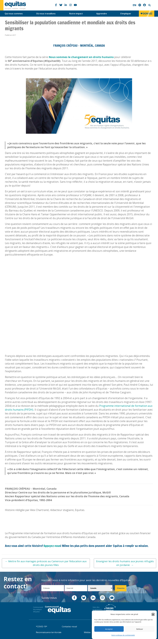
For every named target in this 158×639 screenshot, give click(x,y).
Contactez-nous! (69, 626)
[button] (153, 614)
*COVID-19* (41, 626)
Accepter (109, 629)
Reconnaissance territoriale (48, 632)
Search (149, 5)
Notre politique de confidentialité (123, 635)
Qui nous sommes (14, 13)
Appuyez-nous (52, 546)
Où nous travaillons (46, 13)
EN (134, 5)
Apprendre (101, 13)
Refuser (139, 629)
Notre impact (76, 13)
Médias (87, 632)
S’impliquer (125, 13)
